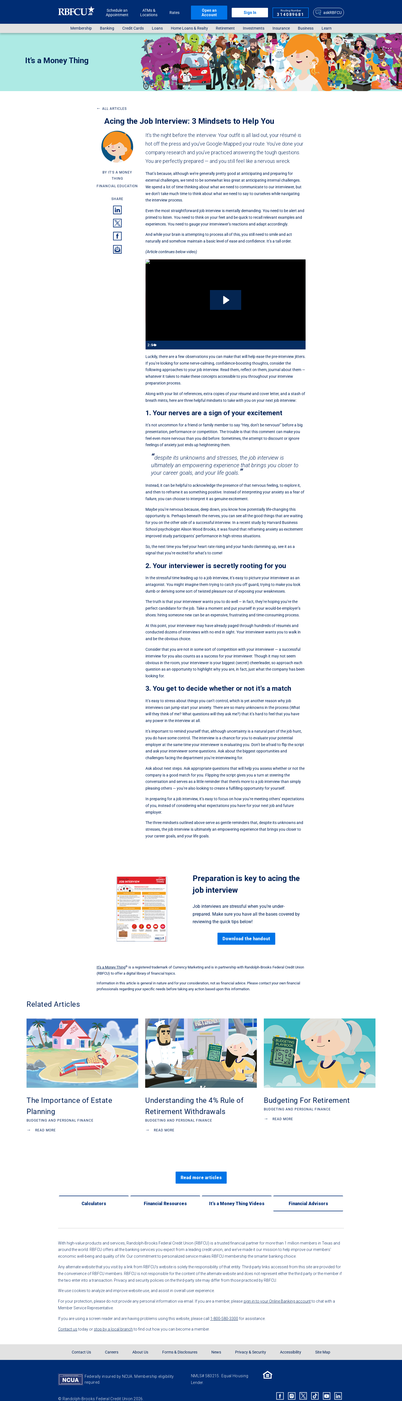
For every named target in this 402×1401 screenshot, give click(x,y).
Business (306, 28)
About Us (140, 1342)
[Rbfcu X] (303, 1386)
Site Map (322, 1342)
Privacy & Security (250, 1342)
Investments (253, 28)
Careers (111, 1342)
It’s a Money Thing (56, 60)
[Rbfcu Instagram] (292, 1386)
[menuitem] (81, 28)
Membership (81, 28)
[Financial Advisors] (308, 1193)
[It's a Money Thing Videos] (236, 1193)
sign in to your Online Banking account (277, 1292)
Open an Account (209, 12)
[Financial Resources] (165, 1193)
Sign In (250, 12)
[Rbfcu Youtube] (326, 1386)
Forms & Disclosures (179, 1342)
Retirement (225, 28)
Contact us (67, 1319)
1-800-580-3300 (224, 1309)
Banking (107, 28)
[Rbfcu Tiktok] (315, 1386)
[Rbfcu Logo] (76, 12)
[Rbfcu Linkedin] (338, 1386)
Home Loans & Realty (189, 28)
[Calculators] (93, 1193)
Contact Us (81, 1342)
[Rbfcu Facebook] (280, 1386)
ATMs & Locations (148, 12)
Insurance (281, 28)
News (216, 1342)
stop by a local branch (113, 1319)
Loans (157, 28)
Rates (174, 12)
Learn (327, 28)
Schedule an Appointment (117, 12)
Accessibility (290, 1342)
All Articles (111, 109)
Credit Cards (133, 28)
